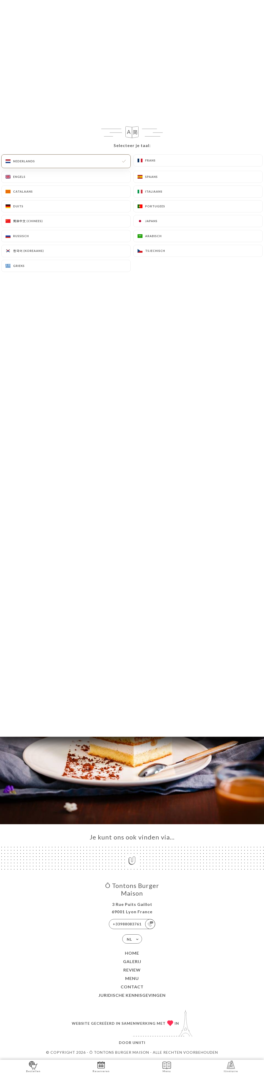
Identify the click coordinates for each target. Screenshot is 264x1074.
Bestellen (33, 1066)
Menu (132, 978)
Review (132, 969)
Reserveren (101, 1066)
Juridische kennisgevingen (132, 995)
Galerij (132, 961)
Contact (132, 986)
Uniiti (139, 1042)
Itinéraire (231, 1066)
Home (132, 952)
